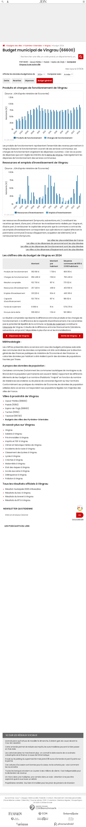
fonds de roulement (56, 324)
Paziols (46, 62)
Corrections (52, 800)
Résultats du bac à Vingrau (18, 493)
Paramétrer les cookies (12, 800)
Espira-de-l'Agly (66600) (17, 408)
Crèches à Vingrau (14, 460)
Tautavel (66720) (13, 416)
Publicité (42, 798)
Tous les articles (36, 800)
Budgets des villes (14, 46)
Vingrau (47, 46)
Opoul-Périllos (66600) (16, 401)
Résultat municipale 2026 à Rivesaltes (23, 489)
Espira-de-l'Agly (57, 62)
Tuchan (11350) (12, 412)
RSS (44, 800)
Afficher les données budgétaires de (19, 74)
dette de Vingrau (55, 155)
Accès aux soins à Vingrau (17, 471)
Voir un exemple (77, 519)
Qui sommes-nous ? (12, 798)
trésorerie (7, 327)
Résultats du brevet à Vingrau (19, 496)
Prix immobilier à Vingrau (16, 437)
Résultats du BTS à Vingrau (17, 500)
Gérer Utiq (25, 800)
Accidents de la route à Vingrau (20, 449)
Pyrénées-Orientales (33, 46)
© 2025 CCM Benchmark (43, 802)
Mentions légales (64, 800)
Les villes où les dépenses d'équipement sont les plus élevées (54, 249)
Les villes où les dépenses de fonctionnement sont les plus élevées (52, 246)
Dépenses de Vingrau (17, 336)
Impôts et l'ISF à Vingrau (16, 441)
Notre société (33, 798)
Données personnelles (73, 798)
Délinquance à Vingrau (16, 475)
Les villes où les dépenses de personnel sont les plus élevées (54, 243)
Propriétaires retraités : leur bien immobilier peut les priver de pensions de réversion (40, 783)
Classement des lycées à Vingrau (21, 452)
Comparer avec (54, 74)
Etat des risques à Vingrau (17, 467)
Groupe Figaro (77, 800)
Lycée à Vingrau (12, 456)
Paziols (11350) (12, 405)
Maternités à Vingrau (15, 464)
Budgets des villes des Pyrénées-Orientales (26, 419)
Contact (50, 798)
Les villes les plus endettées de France (65, 240)
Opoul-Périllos (35, 62)
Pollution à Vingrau (14, 478)
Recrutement (59, 798)
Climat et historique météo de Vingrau (23, 445)
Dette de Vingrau (70, 336)
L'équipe (24, 798)
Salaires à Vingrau (13, 434)
